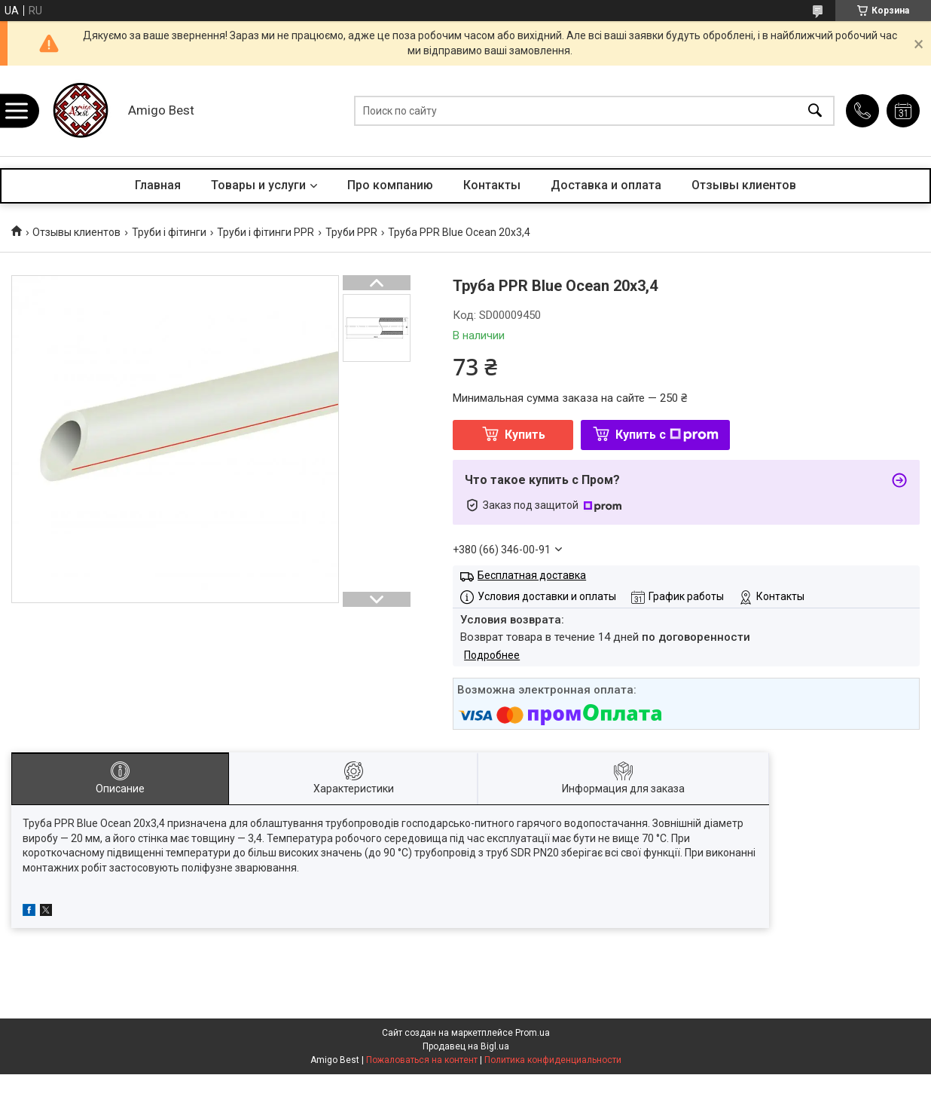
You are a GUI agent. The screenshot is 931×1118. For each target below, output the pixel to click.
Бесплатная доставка (532, 575)
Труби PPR (351, 232)
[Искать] (815, 111)
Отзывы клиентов (743, 185)
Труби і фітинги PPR (265, 232)
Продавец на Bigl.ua (466, 1046)
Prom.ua (532, 1033)
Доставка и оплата (606, 185)
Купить (525, 434)
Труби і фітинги (169, 232)
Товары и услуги (258, 185)
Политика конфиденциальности (552, 1060)
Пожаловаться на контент (422, 1060)
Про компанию (390, 185)
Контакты (491, 185)
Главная (158, 185)
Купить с (667, 434)
